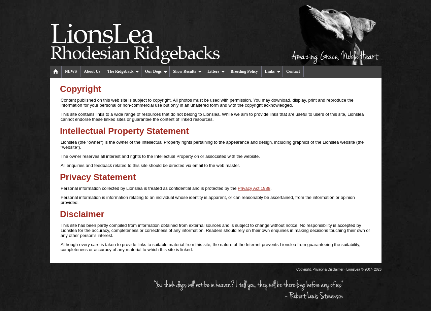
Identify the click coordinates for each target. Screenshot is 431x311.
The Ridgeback (123, 71)
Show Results (187, 71)
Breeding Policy (244, 71)
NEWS (71, 71)
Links (272, 71)
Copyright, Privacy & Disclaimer (319, 269)
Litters (216, 71)
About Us (92, 71)
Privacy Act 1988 (254, 188)
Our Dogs (156, 71)
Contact (293, 71)
